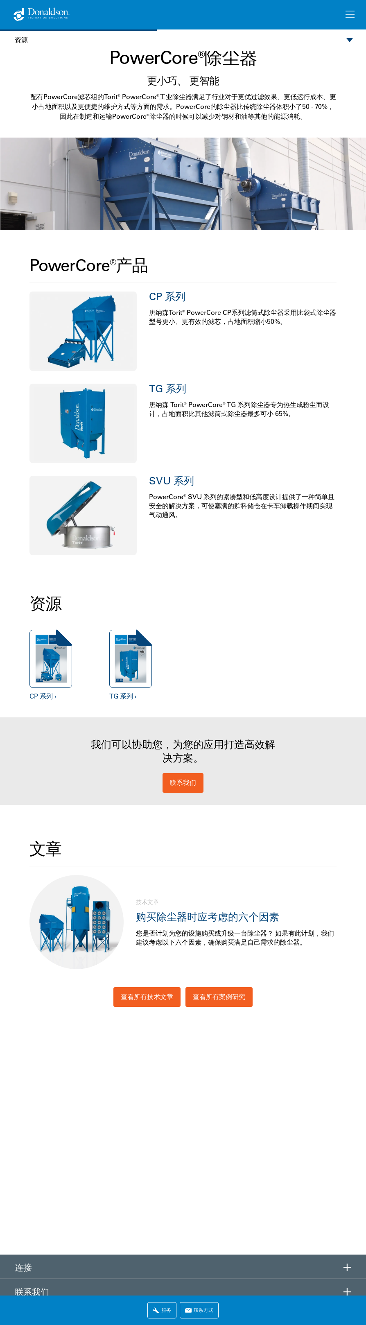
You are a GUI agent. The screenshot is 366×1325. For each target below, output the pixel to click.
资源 (21, 39)
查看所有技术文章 (147, 997)
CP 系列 (167, 296)
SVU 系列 (171, 480)
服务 (162, 1310)
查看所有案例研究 (219, 997)
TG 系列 (167, 388)
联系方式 (199, 1310)
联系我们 (183, 782)
